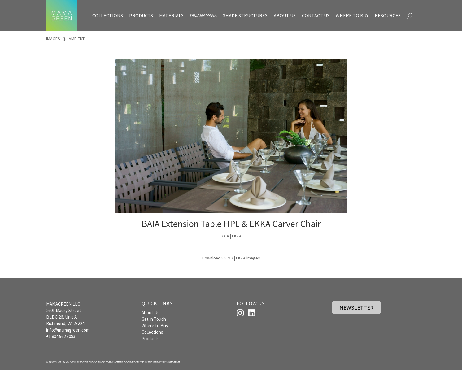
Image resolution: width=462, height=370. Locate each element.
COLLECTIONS (107, 15)
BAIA (225, 236)
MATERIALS (171, 15)
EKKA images (248, 258)
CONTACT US (315, 15)
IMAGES (53, 38)
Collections (152, 332)
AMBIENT (77, 38)
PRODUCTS (141, 15)
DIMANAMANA (203, 15)
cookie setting (114, 362)
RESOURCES (388, 15)
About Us (150, 313)
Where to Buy (155, 326)
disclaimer (130, 362)
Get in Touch (154, 319)
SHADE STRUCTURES (245, 15)
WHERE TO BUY (352, 15)
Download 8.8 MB (217, 258)
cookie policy (96, 362)
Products (150, 339)
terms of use (144, 362)
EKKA (237, 236)
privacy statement (169, 362)
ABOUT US (285, 15)
